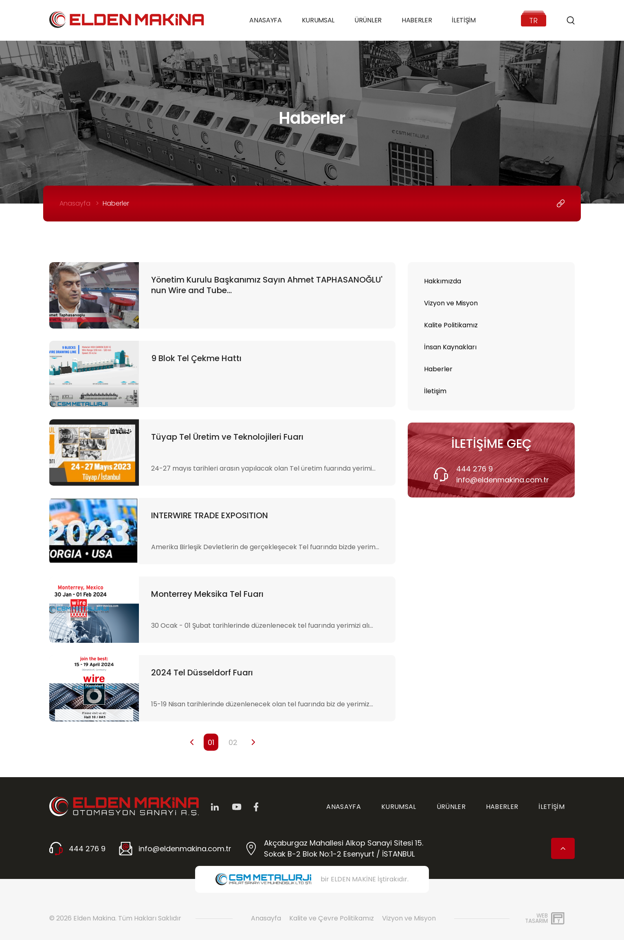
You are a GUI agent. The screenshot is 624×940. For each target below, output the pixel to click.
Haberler (417, 20)
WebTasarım (536, 918)
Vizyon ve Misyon (451, 303)
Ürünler (368, 20)
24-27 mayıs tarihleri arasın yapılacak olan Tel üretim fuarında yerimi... (263, 468)
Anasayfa (265, 20)
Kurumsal (318, 20)
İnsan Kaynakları (450, 347)
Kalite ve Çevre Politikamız (331, 918)
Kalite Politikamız (451, 325)
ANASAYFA (343, 806)
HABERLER (502, 806)
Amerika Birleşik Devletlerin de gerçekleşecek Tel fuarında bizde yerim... (265, 547)
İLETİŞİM (551, 806)
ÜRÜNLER (451, 806)
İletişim (463, 20)
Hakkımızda (442, 281)
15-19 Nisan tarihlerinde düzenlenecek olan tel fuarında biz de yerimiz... (262, 704)
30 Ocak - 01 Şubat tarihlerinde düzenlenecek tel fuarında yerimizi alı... (262, 625)
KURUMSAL (398, 806)
